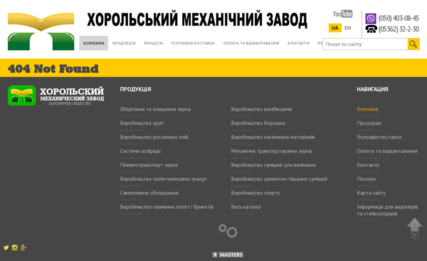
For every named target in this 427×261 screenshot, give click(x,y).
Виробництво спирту (255, 192)
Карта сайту (371, 192)
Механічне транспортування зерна (271, 150)
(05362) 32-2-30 (398, 28)
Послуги (366, 178)
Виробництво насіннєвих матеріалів (273, 136)
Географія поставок (379, 136)
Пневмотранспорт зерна (149, 164)
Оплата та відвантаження (387, 150)
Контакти (368, 164)
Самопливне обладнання (149, 192)
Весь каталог (246, 206)
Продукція (369, 122)
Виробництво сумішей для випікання (273, 164)
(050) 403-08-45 (398, 18)
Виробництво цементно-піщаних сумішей (279, 178)
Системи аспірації (140, 150)
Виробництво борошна (258, 122)
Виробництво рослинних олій (154, 136)
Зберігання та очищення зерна (155, 108)
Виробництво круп (141, 122)
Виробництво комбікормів (261, 108)
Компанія (367, 108)
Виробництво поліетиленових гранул (163, 178)
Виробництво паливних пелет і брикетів (167, 206)
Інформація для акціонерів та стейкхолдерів (387, 210)
